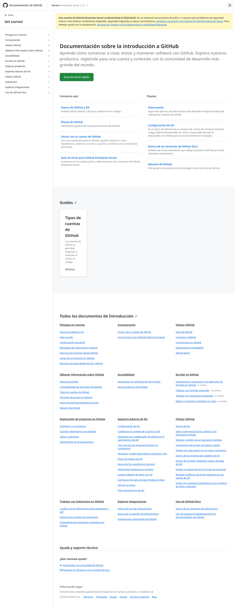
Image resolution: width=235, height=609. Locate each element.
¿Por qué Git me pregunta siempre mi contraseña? (138, 447)
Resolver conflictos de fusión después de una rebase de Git (200, 476)
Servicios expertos (139, 596)
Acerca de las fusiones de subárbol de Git (198, 455)
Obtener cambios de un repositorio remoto (199, 439)
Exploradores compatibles (190, 347)
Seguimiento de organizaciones (76, 441)
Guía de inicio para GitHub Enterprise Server (141, 337)
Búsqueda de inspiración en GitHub (79, 347)
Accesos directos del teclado (133, 386)
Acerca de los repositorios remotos (136, 464)
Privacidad (101, 596)
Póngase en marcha (72, 325)
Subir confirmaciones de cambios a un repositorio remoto (196, 433)
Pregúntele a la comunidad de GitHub (81, 565)
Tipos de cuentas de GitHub (74, 392)
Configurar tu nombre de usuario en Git (139, 431)
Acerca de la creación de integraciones (138, 513)
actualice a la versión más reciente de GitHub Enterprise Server (189, 21)
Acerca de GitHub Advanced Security (79, 402)
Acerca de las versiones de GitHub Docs (197, 508)
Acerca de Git (183, 426)
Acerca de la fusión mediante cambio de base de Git (200, 462)
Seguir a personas (69, 436)
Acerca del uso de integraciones (135, 508)
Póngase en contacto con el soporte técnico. (85, 570)
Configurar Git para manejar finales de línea (141, 479)
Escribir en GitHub (187, 374)
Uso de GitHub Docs (188, 501)
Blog (154, 596)
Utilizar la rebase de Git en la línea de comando (201, 469)
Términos (88, 596)
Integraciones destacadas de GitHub (137, 519)
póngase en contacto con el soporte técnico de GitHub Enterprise (132, 24)
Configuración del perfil (72, 342)
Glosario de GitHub (70, 407)
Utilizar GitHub (185, 325)
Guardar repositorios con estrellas (78, 431)
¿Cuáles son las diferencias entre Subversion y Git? (84, 510)
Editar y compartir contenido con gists (201, 401)
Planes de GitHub (69, 381)
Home (9, 15)
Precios (123, 596)
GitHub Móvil (183, 352)
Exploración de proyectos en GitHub (82, 419)
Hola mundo (66, 337)
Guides (68, 202)
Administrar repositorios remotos (135, 469)
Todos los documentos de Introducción (98, 316)
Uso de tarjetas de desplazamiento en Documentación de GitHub (196, 515)
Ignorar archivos (126, 485)
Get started (14, 21)
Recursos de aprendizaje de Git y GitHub (81, 363)
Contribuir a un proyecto (73, 426)
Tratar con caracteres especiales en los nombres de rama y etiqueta (201, 485)
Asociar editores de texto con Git (135, 474)
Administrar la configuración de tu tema (139, 381)
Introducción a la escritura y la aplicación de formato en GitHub (199, 383)
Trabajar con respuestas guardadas (200, 396)
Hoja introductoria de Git (131, 490)
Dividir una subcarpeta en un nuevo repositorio (201, 450)
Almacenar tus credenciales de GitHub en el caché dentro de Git (141, 438)
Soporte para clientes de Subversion (79, 517)
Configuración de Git (129, 426)
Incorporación (127, 325)
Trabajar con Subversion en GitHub (82, 501)
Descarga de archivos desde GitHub (79, 352)
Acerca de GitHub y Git (72, 332)
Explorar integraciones (132, 501)
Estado (113, 596)
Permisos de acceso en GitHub (76, 397)
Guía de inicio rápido (76, 77)
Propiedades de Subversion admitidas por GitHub (82, 524)
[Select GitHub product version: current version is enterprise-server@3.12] (69, 5)
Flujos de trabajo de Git (130, 458)
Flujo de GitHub (184, 332)
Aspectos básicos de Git (132, 419)
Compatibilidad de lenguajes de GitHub (81, 386)
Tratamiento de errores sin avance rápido (198, 445)
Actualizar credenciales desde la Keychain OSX (142, 453)
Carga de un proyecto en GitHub (77, 358)
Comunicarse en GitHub (188, 342)
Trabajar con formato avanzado (198, 390)
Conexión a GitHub (186, 337)
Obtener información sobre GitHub (82, 374)
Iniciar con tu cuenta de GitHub (134, 332)
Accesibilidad (126, 374)
